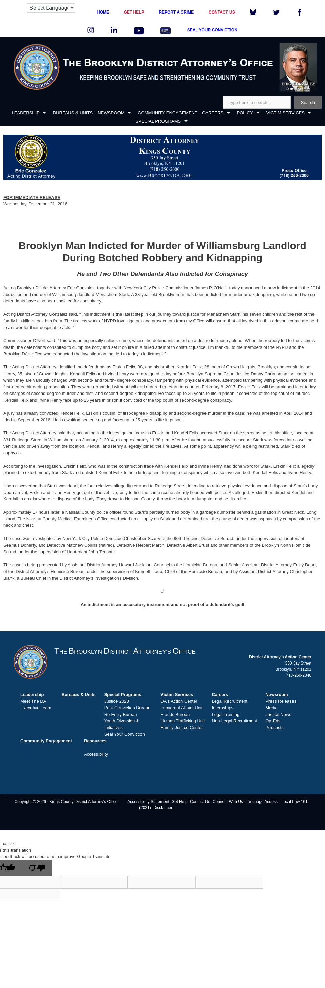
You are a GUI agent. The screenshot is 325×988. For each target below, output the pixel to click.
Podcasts (274, 727)
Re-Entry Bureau (120, 714)
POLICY (245, 112)
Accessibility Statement (148, 801)
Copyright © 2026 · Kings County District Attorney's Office (65, 801)
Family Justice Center (181, 727)
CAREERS (212, 112)
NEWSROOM (111, 112)
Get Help (179, 801)
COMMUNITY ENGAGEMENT (167, 112)
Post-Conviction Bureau (127, 707)
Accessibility (96, 754)
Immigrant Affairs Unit (181, 707)
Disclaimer (162, 807)
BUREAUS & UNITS (73, 112)
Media (271, 707)
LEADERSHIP (26, 112)
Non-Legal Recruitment (234, 720)
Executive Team (35, 707)
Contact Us (200, 801)
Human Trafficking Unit (182, 720)
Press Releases (280, 701)
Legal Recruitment (230, 701)
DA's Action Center (178, 701)
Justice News (278, 714)
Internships (223, 707)
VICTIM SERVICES (285, 112)
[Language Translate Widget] (51, 8)
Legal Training (226, 714)
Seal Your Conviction (124, 734)
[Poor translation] (37, 868)
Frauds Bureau (175, 714)
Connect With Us (228, 801)
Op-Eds (272, 720)
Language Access (261, 801)
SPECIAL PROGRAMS (158, 121)
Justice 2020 (116, 701)
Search (308, 102)
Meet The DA (33, 701)
